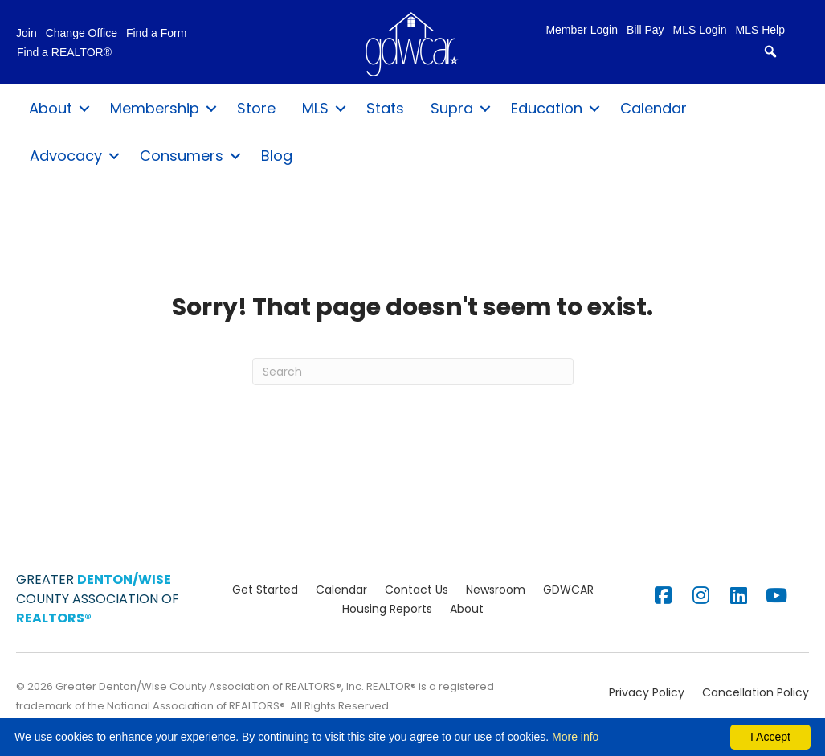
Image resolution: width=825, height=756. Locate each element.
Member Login (581, 30)
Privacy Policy (646, 692)
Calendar (653, 108)
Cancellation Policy (755, 692)
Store (256, 108)
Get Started (265, 589)
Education (546, 108)
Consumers (181, 156)
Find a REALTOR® (64, 53)
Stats (385, 108)
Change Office (81, 33)
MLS (315, 108)
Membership (154, 108)
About (50, 108)
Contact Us (416, 589)
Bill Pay (645, 30)
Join (26, 33)
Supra (452, 108)
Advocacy (66, 156)
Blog (276, 156)
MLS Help (760, 30)
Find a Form (156, 33)
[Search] (413, 371)
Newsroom (495, 589)
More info (575, 736)
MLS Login (700, 30)
